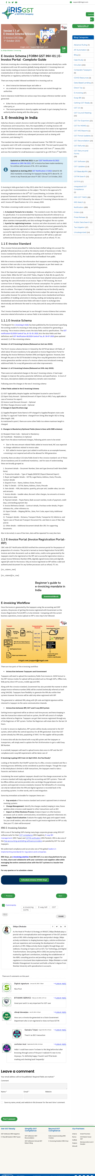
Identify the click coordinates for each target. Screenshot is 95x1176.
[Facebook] (6, 2)
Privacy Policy (43, 1154)
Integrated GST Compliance (80, 188)
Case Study (78, 60)
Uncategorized (80, 232)
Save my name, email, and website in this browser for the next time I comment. (34, 1102)
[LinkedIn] (9, 2)
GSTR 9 (77, 182)
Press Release (79, 217)
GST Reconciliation (81, 141)
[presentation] (16, 1111)
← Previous (8, 896)
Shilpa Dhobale (8, 50)
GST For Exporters (81, 121)
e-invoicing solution (20, 857)
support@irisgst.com (79, 2)
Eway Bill (77, 98)
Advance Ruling (80, 45)
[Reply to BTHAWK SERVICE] (59, 998)
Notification (78, 207)
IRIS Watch (78, 202)
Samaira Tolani (31, 1030)
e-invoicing (28, 907)
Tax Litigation (79, 227)
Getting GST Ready (82, 103)
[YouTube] (16, 2)
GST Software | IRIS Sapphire (10, 1134)
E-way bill (42, 907)
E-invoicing (78, 93)
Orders (77, 212)
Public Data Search (82, 222)
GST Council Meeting (82, 113)
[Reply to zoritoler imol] (59, 1044)
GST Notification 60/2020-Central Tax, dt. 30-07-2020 (33, 336)
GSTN (25, 910)
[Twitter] (13, 2)
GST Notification (39, 171)
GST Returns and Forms (81, 152)
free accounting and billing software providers (23, 841)
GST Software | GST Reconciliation (31, 1137)
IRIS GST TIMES (80, 197)
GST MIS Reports (81, 131)
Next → (62, 896)
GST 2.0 (77, 108)
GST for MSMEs (80, 126)
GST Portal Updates (82, 136)
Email (26, 1091)
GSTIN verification (33, 838)
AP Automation (80, 50)
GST (54, 907)
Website (48, 1091)
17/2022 (49, 171)
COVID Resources (81, 78)
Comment (5, 1080)
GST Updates (79, 166)
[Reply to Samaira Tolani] (59, 1030)
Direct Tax (78, 88)
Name (4, 1091)
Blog (76, 55)
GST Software (79, 161)
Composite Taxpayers (83, 70)
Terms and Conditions (56, 1154)
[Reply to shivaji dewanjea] (59, 1012)
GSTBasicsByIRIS (81, 171)
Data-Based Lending (82, 83)
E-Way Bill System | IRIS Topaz (10, 1137)
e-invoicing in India (21, 325)
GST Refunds (79, 146)
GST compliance (26, 835)
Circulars (77, 65)
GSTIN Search (79, 177)
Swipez (74, 1143)
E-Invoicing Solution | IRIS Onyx (58, 1141)
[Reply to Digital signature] (59, 984)
